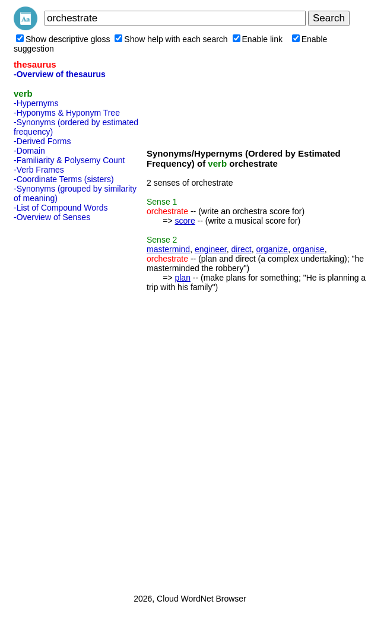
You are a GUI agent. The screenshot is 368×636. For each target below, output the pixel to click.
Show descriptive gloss (63, 39)
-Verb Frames (39, 169)
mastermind (168, 249)
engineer (211, 249)
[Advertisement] (61, 404)
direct (241, 249)
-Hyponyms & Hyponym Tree (67, 112)
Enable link (258, 39)
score (185, 220)
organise (309, 249)
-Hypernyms (36, 103)
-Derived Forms (42, 141)
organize (272, 249)
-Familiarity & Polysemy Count (69, 160)
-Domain (29, 150)
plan (182, 277)
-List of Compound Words (60, 207)
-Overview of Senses (52, 217)
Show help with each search (171, 39)
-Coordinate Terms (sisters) (64, 179)
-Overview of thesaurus (60, 74)
